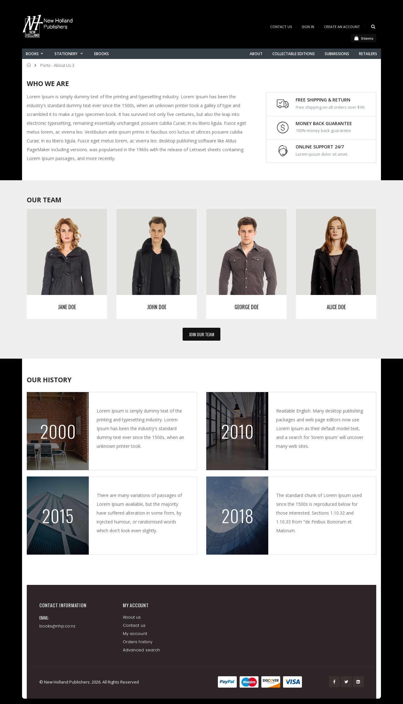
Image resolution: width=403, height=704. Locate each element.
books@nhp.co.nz (57, 626)
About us (132, 617)
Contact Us (281, 26)
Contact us (134, 625)
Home (29, 65)
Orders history (137, 642)
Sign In (308, 26)
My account (135, 634)
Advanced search (141, 650)
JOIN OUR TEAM (201, 334)
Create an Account (342, 26)
